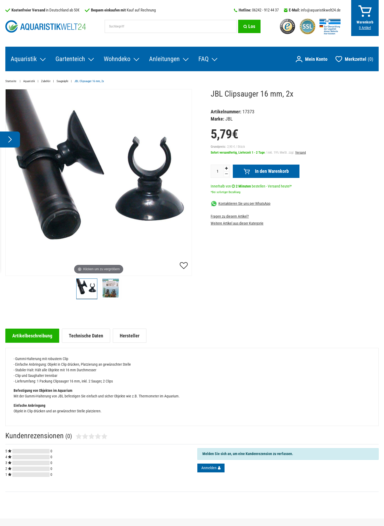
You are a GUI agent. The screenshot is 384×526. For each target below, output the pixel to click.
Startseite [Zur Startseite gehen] (11, 81)
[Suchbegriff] (171, 26)
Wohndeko (117, 59)
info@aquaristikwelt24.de (321, 10)
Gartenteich (70, 59)
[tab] (32, 336)
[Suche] (249, 26)
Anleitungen (164, 59)
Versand (300, 152)
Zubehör (45, 81)
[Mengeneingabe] (217, 171)
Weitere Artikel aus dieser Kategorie (237, 223)
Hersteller (129, 335)
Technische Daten (86, 335)
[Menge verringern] (226, 174)
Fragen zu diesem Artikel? (230, 216)
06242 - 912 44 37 (265, 10)
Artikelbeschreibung (32, 335)
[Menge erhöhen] (226, 168)
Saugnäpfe (62, 81)
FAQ (203, 59)
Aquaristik (24, 59)
